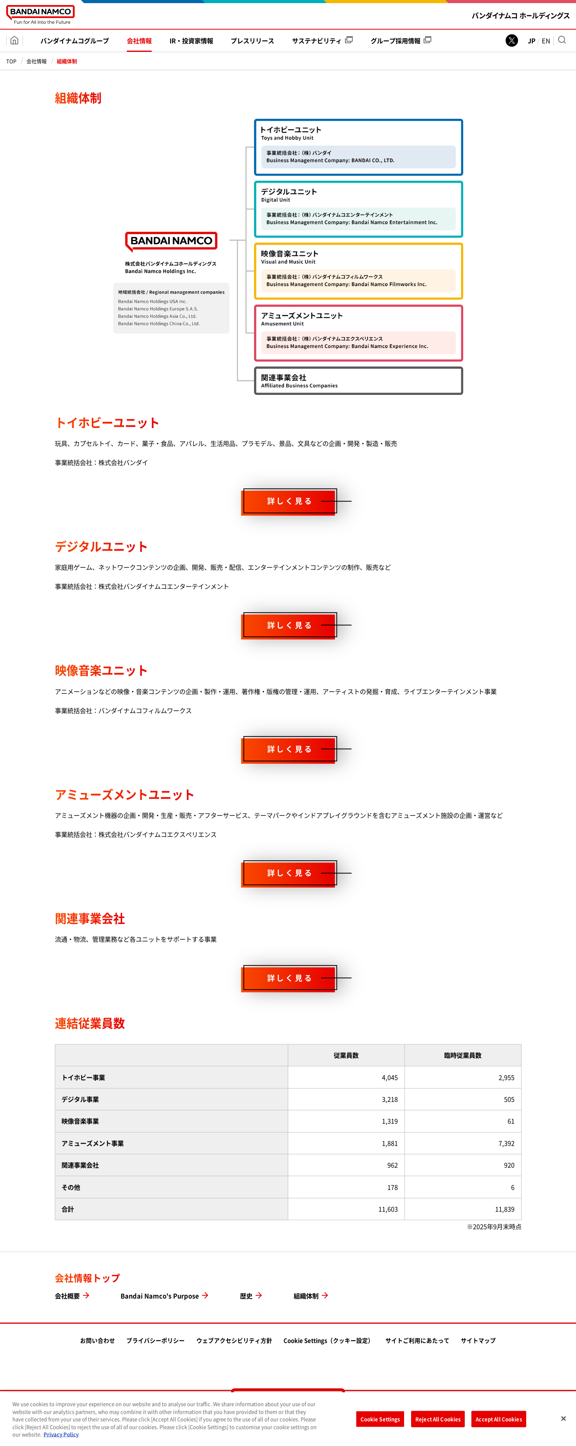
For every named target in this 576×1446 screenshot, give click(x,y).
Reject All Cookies (437, 1421)
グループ (401, 40)
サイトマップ (478, 1340)
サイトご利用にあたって (417, 1340)
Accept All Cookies (499, 1421)
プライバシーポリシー (155, 1340)
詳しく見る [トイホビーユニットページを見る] (290, 501)
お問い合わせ (97, 1340)
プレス (252, 40)
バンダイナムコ (74, 40)
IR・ (191, 40)
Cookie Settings (380, 1421)
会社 (139, 40)
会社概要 (67, 1295)
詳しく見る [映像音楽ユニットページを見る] (290, 748)
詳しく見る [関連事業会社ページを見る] (290, 977)
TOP (11, 61)
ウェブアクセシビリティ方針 (234, 1340)
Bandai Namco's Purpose (160, 1295)
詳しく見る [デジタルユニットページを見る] (290, 625)
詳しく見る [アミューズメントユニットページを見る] (290, 872)
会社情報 (36, 61)
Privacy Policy (61, 1436)
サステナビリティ (322, 40)
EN (546, 40)
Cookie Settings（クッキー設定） (329, 1340)
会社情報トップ (87, 1278)
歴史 (246, 1295)
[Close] (563, 1420)
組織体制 (306, 1295)
